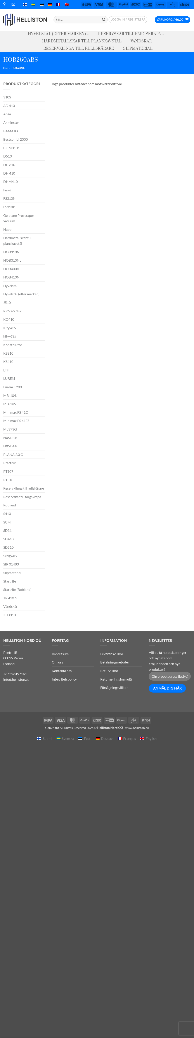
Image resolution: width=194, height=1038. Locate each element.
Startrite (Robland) (17, 589)
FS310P (9, 207)
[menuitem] (25, 4)
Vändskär (141, 41)
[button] (128, 19)
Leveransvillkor (111, 654)
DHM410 (10, 181)
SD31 (7, 530)
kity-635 (9, 336)
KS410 (8, 361)
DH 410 (9, 173)
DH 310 (9, 165)
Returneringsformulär (116, 679)
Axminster (11, 122)
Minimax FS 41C (15, 412)
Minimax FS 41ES (16, 420)
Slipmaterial (137, 48)
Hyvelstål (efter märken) (58, 34)
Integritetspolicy (64, 679)
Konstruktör (12, 345)
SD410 (8, 539)
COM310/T (12, 148)
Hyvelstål (10, 286)
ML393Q (10, 429)
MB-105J (10, 404)
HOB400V (11, 269)
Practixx (9, 463)
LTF (6, 370)
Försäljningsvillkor (114, 687)
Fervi (7, 190)
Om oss (57, 662)
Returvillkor (109, 671)
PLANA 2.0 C (13, 454)
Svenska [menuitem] (68, 738)
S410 (7, 513)
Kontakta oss (62, 671)
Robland (9, 505)
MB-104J (10, 395)
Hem (5, 68)
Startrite (9, 581)
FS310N (9, 198)
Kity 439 (9, 328)
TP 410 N (10, 598)
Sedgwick (10, 556)
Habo (7, 229)
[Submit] (103, 19)
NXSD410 (10, 446)
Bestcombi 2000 (15, 139)
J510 (7, 302)
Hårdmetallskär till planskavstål (81, 41)
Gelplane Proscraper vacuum (18, 218)
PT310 (8, 480)
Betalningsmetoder (114, 662)
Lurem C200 (12, 387)
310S (7, 97)
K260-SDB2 (12, 311)
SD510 (8, 547)
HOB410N (11, 277)
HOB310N (11, 252)
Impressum (60, 654)
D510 (7, 156)
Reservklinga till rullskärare (78, 48)
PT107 (8, 471)
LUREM (9, 378)
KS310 (8, 353)
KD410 (8, 319)
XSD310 (9, 615)
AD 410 (9, 105)
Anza (7, 114)
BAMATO (10, 131)
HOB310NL (12, 260)
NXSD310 (10, 438)
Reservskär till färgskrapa (131, 34)
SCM (7, 522)
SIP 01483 (11, 564)
